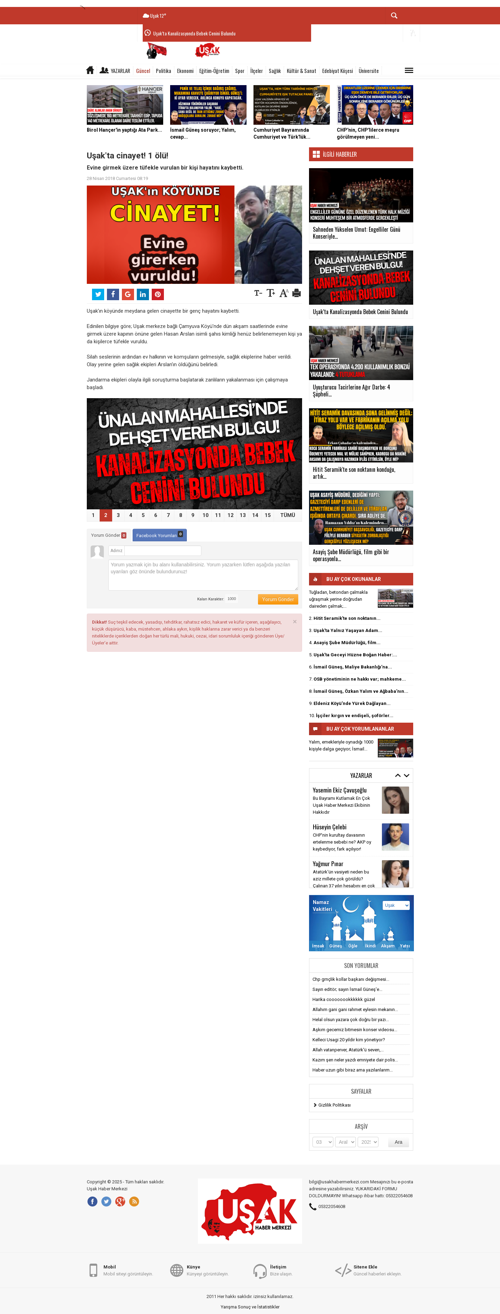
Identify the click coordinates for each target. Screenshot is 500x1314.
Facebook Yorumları (159, 534)
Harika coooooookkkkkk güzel (343, 999)
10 (205, 515)
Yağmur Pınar (328, 863)
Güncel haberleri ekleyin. (377, 1270)
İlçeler (256, 70)
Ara (398, 1142)
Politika (163, 70)
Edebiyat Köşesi (337, 70)
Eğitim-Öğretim (214, 70)
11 (218, 515)
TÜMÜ (287, 515)
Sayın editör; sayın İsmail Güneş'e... (347, 989)
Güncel (143, 70)
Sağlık (275, 70)
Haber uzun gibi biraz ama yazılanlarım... (352, 1070)
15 (268, 515)
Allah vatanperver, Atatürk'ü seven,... (348, 1049)
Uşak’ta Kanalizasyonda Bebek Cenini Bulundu (194, 33)
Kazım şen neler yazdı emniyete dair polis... (355, 1059)
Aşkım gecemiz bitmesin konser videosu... (354, 1029)
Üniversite (369, 70)
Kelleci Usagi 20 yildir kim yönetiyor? (348, 1039)
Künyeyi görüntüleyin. (208, 1270)
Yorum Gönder (108, 535)
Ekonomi (185, 70)
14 (255, 515)
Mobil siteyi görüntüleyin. (128, 1270)
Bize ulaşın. (281, 1270)
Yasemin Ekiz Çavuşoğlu (340, 789)
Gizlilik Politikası (334, 1105)
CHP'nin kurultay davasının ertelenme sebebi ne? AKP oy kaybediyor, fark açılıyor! (342, 842)
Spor (239, 70)
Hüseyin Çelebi (330, 826)
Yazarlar (120, 70)
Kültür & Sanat (301, 70)
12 (230, 515)
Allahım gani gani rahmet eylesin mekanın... (355, 1009)
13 (243, 515)
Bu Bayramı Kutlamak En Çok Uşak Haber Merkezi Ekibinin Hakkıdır (341, 805)
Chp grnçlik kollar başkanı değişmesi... (350, 979)
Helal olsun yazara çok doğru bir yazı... (350, 1019)
